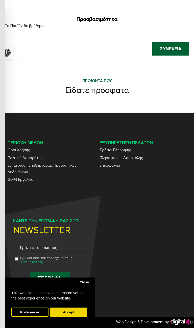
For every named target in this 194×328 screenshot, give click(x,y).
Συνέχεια (170, 49)
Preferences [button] (30, 312)
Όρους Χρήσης (32, 262)
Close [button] (84, 282)
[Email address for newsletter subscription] (51, 248)
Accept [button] (68, 312)
